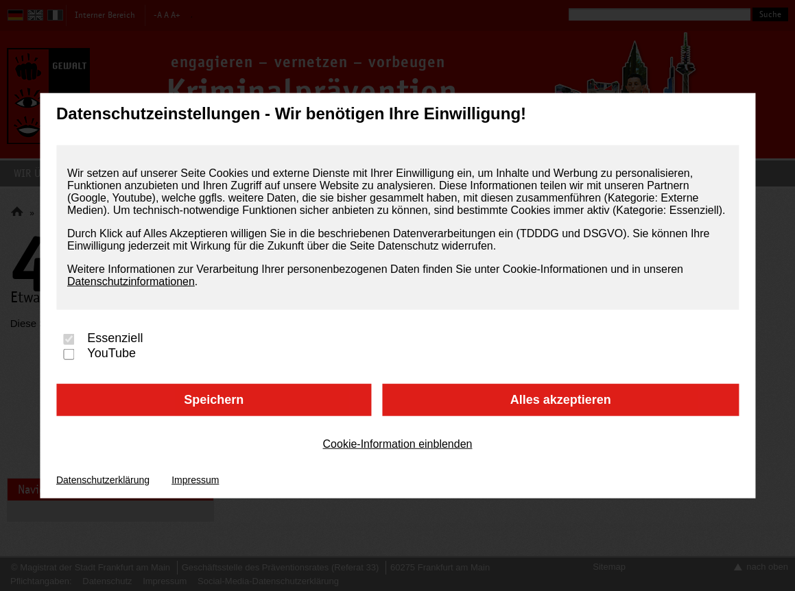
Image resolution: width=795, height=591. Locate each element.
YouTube (111, 353)
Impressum (195, 479)
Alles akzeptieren (560, 400)
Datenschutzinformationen (131, 281)
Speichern (214, 400)
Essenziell (115, 338)
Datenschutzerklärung (103, 479)
